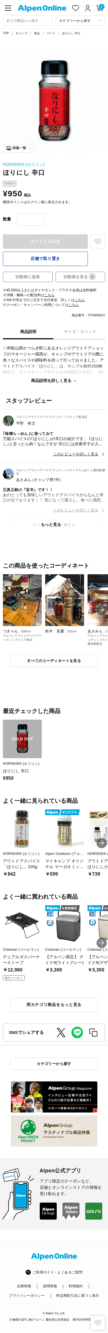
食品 (37, 33)
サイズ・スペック (80, 331)
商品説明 (28, 331)
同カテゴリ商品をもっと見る (54, 1004)
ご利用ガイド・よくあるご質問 (57, 1272)
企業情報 (24, 1286)
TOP (6, 33)
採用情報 (50, 1286)
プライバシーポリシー (27, 1296)
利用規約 (76, 1286)
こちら (49, 295)
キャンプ (21, 33)
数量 (7, 219)
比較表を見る (80, 276)
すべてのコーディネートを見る (54, 661)
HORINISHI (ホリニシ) (24, 164)
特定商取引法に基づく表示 (77, 1296)
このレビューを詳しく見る (75, 454)
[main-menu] (8, 8)
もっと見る (51, 524)
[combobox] (28, 21)
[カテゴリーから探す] (80, 21)
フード (50, 33)
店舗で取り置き (45, 258)
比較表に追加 (28, 276)
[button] (101, 610)
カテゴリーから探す (54, 1064)
